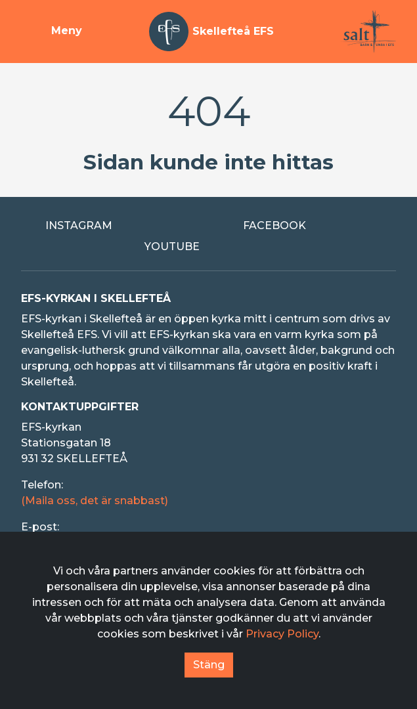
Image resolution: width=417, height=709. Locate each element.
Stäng (209, 664)
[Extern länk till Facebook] (308, 226)
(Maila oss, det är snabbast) (94, 500)
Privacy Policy (282, 634)
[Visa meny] (51, 31)
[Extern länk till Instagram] (109, 226)
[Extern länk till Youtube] (208, 247)
